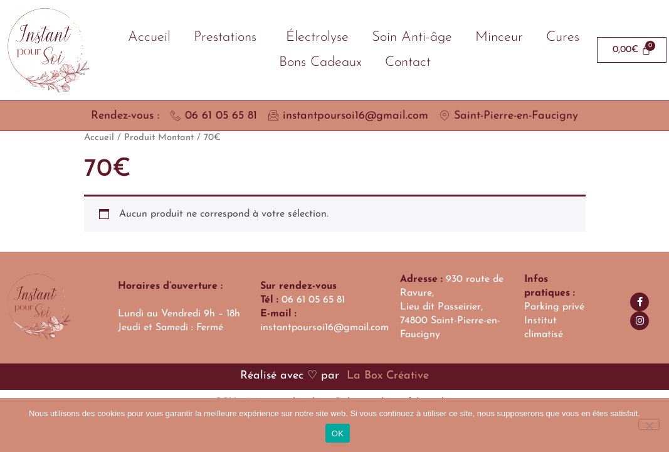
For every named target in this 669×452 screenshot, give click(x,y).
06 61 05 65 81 (313, 300)
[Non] (649, 424)
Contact (408, 62)
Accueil (149, 37)
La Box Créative (386, 376)
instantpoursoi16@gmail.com (324, 328)
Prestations (228, 37)
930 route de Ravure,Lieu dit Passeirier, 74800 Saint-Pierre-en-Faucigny (451, 307)
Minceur (499, 37)
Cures (562, 37)
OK (338, 433)
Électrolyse (317, 37)
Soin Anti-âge (412, 37)
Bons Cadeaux (320, 62)
